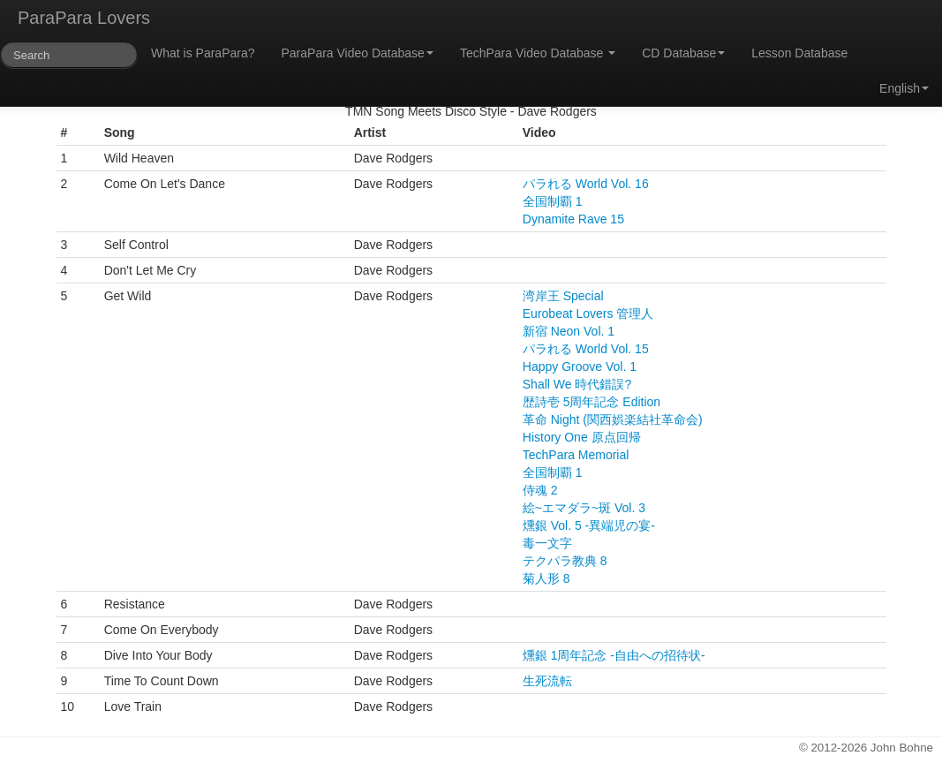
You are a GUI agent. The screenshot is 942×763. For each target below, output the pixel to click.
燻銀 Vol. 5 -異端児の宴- (589, 525)
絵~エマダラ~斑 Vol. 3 (584, 508)
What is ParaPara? (203, 53)
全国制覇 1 (553, 201)
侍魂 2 (540, 490)
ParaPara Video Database (357, 53)
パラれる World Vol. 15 (586, 349)
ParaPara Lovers (84, 17)
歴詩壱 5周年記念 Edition (591, 402)
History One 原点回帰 (582, 437)
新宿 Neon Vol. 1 (568, 331)
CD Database (683, 53)
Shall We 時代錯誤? (577, 384)
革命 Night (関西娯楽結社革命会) (613, 419)
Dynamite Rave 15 (573, 219)
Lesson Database (799, 53)
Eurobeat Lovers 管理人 (588, 313)
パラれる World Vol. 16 (586, 184)
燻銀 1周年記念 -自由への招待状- (614, 655)
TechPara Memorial (576, 455)
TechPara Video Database (537, 53)
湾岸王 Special (563, 296)
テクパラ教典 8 (565, 561)
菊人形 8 (546, 578)
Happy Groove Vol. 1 (580, 366)
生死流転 (547, 681)
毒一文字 (547, 543)
